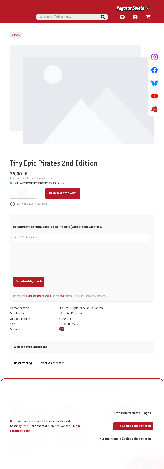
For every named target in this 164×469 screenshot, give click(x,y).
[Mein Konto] (135, 17)
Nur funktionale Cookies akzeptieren (125, 438)
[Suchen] (103, 17)
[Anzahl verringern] (14, 193)
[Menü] (15, 17)
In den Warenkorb (62, 193)
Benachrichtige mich (29, 281)
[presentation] (44, 261)
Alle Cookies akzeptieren (133, 425)
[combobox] (67, 17)
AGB (62, 296)
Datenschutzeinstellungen (132, 413)
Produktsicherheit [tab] (52, 363)
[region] (82, 99)
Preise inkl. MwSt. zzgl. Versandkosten (31, 178)
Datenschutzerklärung (38, 296)
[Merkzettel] (122, 17)
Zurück (16, 35)
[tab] (23, 363)
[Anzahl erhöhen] (33, 193)
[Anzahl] (23, 193)
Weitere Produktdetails (30, 346)
